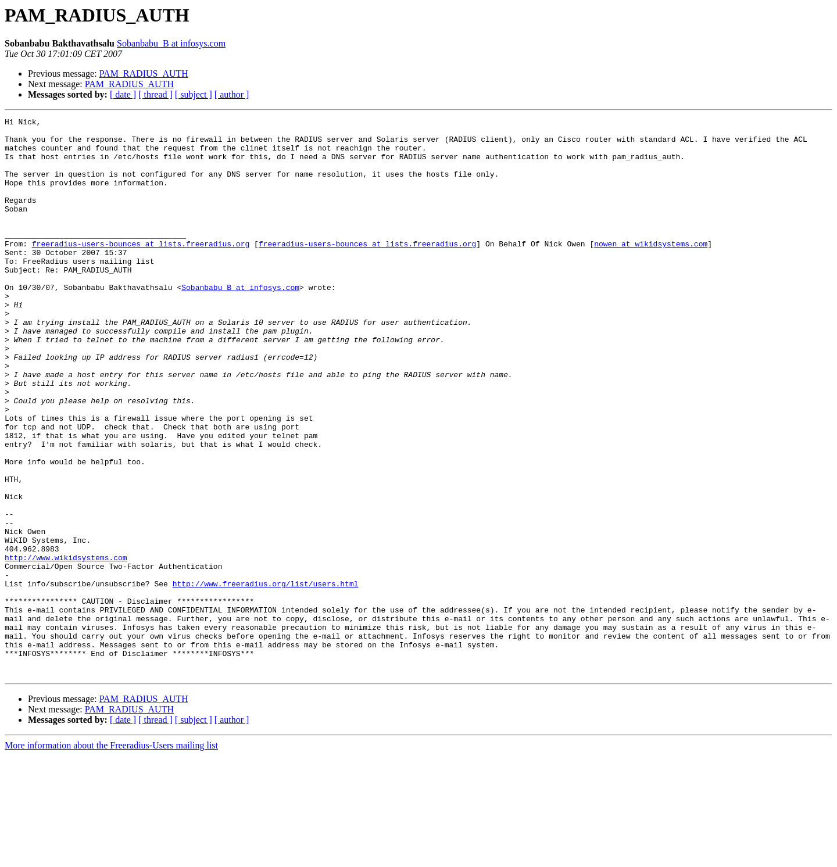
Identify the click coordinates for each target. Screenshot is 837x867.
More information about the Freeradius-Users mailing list (111, 857)
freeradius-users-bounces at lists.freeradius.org (140, 269)
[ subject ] (193, 94)
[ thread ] (155, 94)
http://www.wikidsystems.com (66, 646)
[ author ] (231, 94)
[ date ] (123, 94)
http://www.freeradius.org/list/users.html (266, 677)
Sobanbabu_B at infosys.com (171, 43)
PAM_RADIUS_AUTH (143, 73)
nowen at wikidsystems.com (650, 269)
